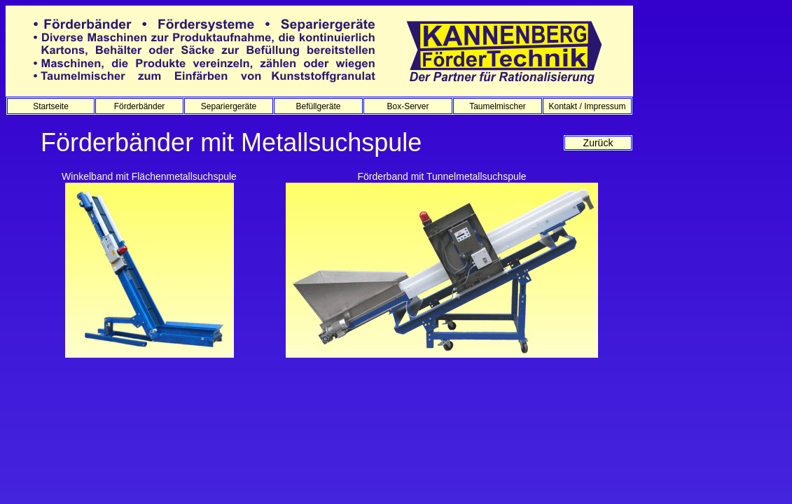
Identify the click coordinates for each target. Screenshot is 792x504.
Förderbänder (139, 106)
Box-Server (408, 106)
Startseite (51, 106)
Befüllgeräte (318, 106)
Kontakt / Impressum (586, 106)
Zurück (598, 142)
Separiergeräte (228, 106)
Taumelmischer (497, 106)
